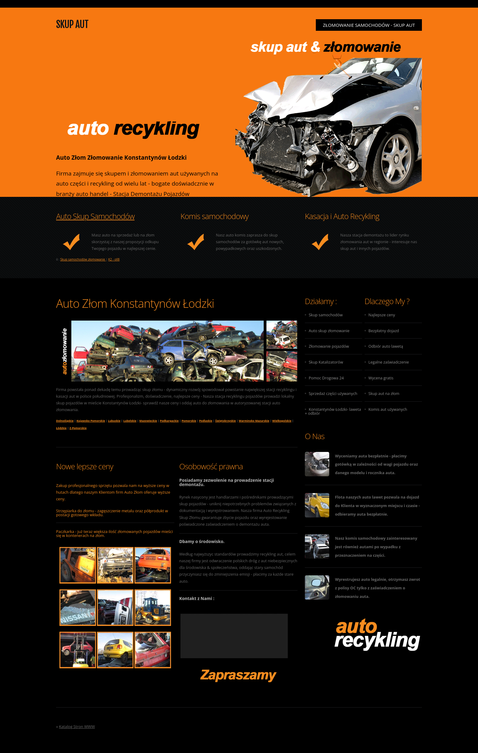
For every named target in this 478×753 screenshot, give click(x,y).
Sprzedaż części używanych (333, 393)
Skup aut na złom (383, 393)
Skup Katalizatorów (326, 362)
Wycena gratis (380, 378)
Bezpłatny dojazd (383, 330)
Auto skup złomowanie (329, 330)
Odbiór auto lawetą (385, 346)
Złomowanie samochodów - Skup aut (369, 25)
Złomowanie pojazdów (329, 346)
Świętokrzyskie (225, 421)
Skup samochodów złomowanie (83, 259)
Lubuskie (114, 421)
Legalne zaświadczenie (388, 362)
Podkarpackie (169, 421)
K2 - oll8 (114, 259)
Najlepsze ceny (381, 315)
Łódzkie (61, 428)
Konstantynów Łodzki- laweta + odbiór (333, 411)
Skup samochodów (326, 315)
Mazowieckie (148, 421)
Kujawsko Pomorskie (91, 421)
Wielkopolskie (281, 421)
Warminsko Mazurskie (254, 421)
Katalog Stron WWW (77, 726)
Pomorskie (189, 421)
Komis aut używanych (387, 409)
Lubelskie (130, 421)
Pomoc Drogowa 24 (326, 378)
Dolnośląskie (64, 421)
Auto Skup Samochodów (95, 216)
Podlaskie (205, 421)
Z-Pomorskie (78, 428)
